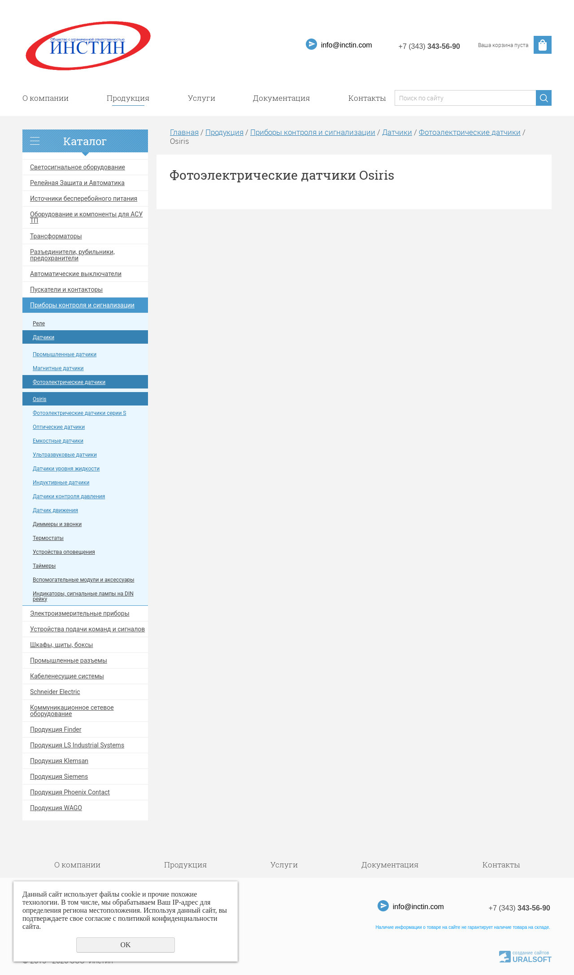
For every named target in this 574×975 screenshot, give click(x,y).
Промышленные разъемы (68, 660)
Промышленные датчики (64, 354)
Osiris (40, 399)
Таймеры (44, 566)
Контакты (367, 98)
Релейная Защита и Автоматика (77, 182)
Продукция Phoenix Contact (70, 792)
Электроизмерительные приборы (80, 613)
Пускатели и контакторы (66, 289)
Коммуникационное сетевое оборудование (72, 710)
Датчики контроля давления (69, 496)
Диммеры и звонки (57, 524)
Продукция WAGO (56, 807)
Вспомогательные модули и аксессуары (83, 580)
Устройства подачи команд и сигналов (87, 629)
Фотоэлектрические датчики (69, 382)
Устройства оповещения (64, 552)
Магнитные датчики (58, 368)
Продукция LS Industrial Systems (77, 745)
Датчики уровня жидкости (66, 469)
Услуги (201, 98)
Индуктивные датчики (61, 482)
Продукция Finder (55, 729)
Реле (39, 323)
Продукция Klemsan (59, 760)
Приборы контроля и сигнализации (82, 305)
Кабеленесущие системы (67, 676)
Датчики (43, 337)
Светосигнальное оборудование (77, 167)
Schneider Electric (55, 691)
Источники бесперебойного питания (83, 198)
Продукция (128, 98)
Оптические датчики (59, 427)
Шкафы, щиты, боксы (61, 644)
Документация (281, 98)
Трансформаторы (56, 236)
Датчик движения (55, 510)
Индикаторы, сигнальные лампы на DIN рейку (83, 596)
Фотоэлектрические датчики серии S (79, 413)
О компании (45, 98)
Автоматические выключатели (76, 273)
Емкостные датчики (58, 441)
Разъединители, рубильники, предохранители (72, 255)
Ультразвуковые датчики (65, 455)
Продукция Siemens (59, 776)
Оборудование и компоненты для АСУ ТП (86, 217)
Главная (184, 132)
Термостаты (48, 538)
